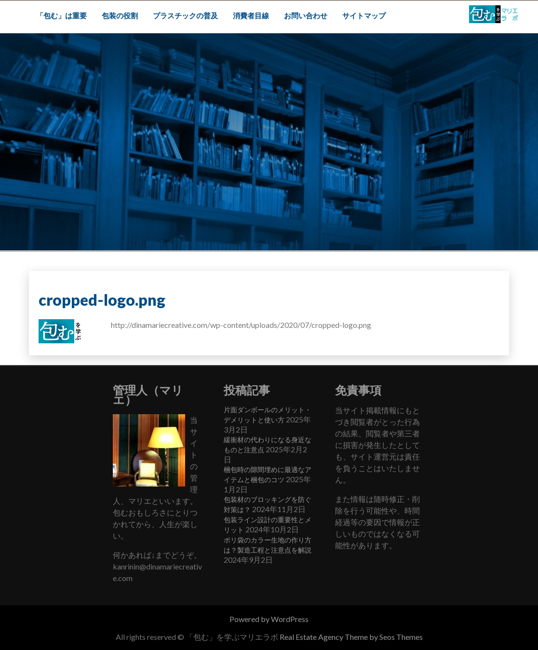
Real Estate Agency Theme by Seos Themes (351, 636)
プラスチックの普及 (185, 15)
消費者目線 (251, 15)
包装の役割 (120, 15)
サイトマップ (364, 15)
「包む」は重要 (61, 15)
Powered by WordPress (269, 618)
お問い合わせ (305, 15)
